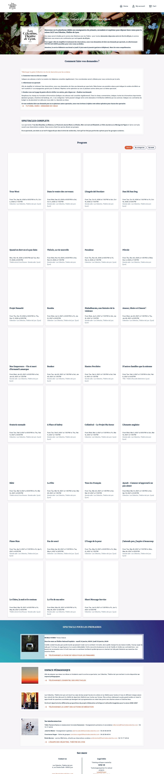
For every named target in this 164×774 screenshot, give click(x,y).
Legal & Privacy (101, 768)
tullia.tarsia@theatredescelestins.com (124, 723)
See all (129, 147)
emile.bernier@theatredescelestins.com (102, 736)
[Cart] (153, 6)
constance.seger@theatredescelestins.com (84, 732)
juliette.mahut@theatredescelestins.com (85, 729)
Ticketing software (98, 760)
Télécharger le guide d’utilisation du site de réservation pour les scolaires (45, 72)
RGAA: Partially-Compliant (101, 770)
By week (151, 147)
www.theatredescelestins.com (62, 769)
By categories (140, 147)
